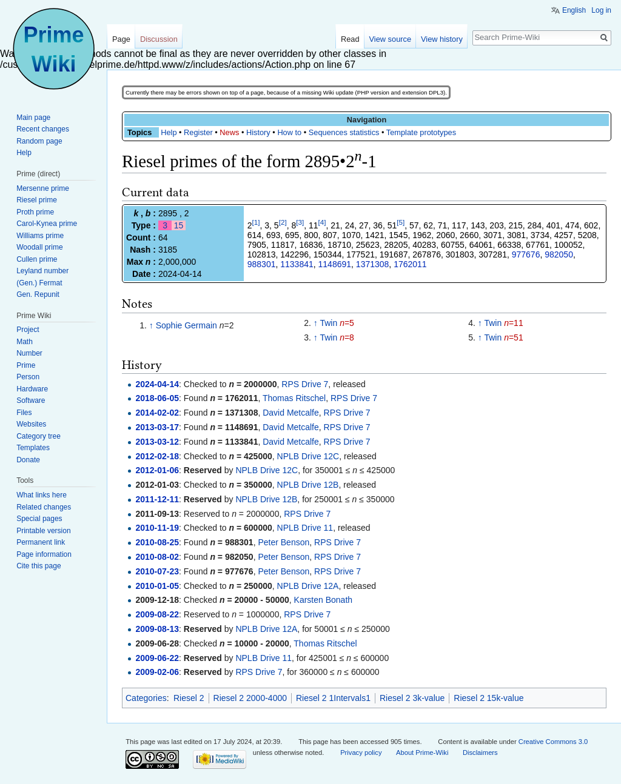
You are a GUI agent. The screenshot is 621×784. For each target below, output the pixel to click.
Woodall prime (39, 247)
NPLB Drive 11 (305, 528)
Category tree (38, 436)
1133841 (297, 264)
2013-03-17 (157, 427)
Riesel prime (36, 200)
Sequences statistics (344, 132)
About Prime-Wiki (422, 752)
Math (24, 341)
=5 (347, 323)
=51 (513, 337)
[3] (300, 222)
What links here (41, 495)
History (258, 132)
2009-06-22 (157, 658)
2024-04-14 (157, 384)
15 (179, 225)
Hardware (32, 389)
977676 (526, 254)
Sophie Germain (186, 325)
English (574, 10)
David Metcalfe (291, 412)
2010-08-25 (157, 542)
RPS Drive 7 (304, 384)
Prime (25, 365)
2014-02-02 (157, 412)
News (229, 132)
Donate (28, 460)
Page (121, 39)
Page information (44, 554)
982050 (559, 254)
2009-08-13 (157, 629)
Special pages (39, 518)
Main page (33, 117)
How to (289, 132)
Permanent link (40, 542)
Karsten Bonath (323, 600)
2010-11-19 (157, 528)
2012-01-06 (157, 470)
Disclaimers (480, 752)
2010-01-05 (157, 586)
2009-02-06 (157, 672)
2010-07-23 (157, 571)
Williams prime (40, 235)
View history (442, 39)
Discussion (159, 39)
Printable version (43, 531)
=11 (513, 323)
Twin (328, 323)
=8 (347, 337)
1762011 (410, 264)
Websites (31, 424)
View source (390, 39)
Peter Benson (283, 542)
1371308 (372, 264)
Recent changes (42, 129)
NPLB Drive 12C (308, 456)
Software (30, 400)
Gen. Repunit (37, 294)
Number (29, 353)
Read (350, 39)
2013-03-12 (157, 442)
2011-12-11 (157, 499)
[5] (400, 222)
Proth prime (35, 212)
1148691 (335, 264)
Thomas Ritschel (294, 398)
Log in (601, 10)
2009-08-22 (157, 614)
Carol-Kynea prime (46, 223)
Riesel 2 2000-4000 (250, 698)
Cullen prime (36, 259)
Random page (39, 141)
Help (168, 132)
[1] (256, 222)
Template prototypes (421, 132)
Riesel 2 (188, 698)
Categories (146, 698)
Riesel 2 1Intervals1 (333, 698)
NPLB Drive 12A (308, 586)
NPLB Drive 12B (308, 485)
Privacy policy (360, 752)
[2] (283, 222)
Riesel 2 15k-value (488, 698)
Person (27, 377)
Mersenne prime (42, 188)
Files (24, 412)
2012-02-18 (157, 456)
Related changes (43, 507)
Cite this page (38, 566)
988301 (261, 264)
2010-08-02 (157, 557)
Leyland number (42, 271)
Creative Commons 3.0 (553, 741)
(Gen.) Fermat (39, 283)
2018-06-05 (157, 398)
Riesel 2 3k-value (412, 698)
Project (27, 329)
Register (198, 132)
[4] (322, 222)
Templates (33, 447)
